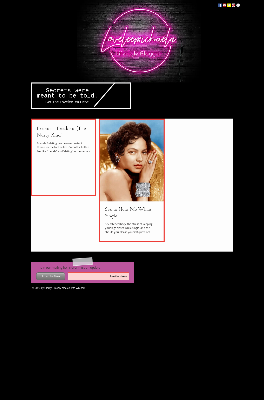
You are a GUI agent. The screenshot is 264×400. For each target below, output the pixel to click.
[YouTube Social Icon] (224, 5)
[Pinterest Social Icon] (233, 5)
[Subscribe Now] (50, 276)
